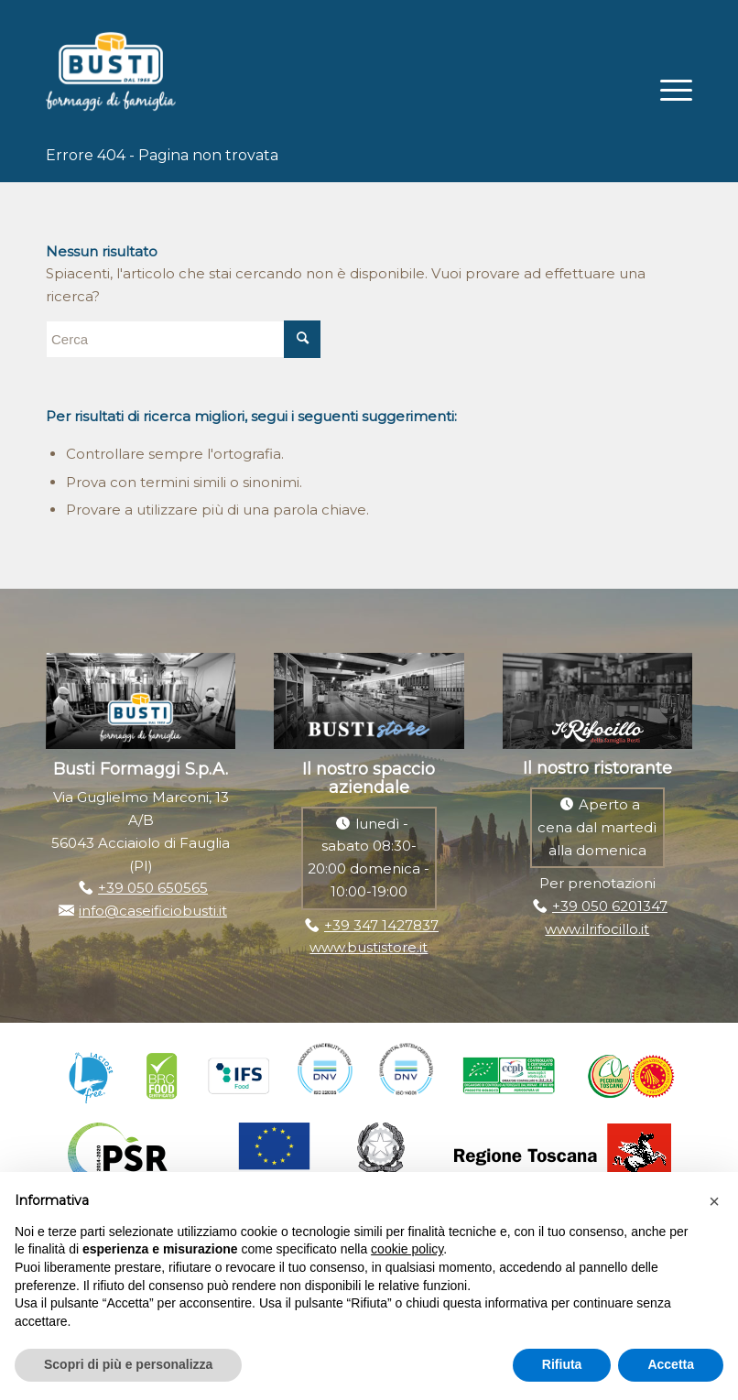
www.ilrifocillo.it (597, 929)
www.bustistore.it (368, 947)
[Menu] (667, 88)
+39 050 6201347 (609, 906)
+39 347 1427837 (381, 925)
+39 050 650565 (153, 887)
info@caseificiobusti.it (153, 910)
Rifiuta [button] (562, 1364)
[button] (714, 1201)
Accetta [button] (670, 1364)
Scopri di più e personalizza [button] (128, 1364)
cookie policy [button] (407, 1249)
